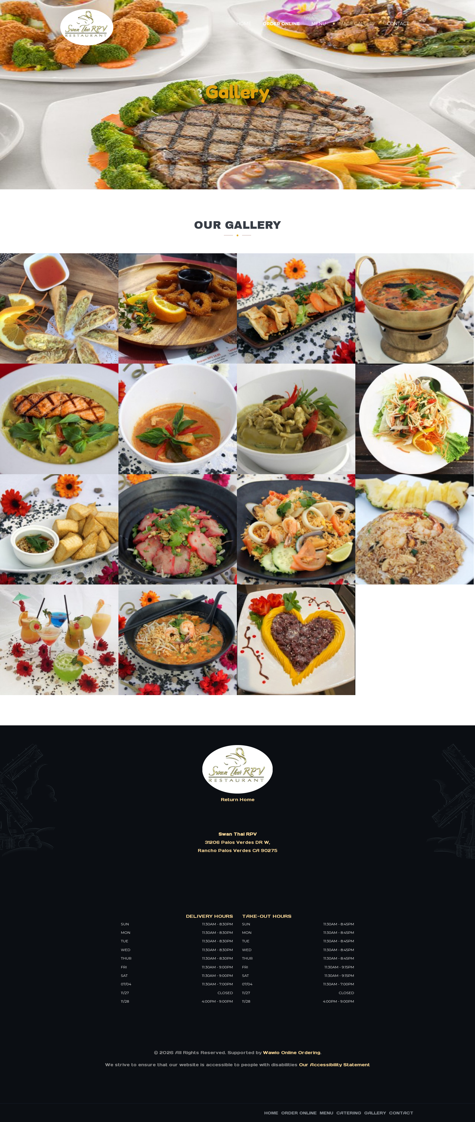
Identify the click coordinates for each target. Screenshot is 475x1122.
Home (243, 23)
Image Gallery (356, 23)
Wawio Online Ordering (291, 1052)
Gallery (375, 1113)
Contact (398, 23)
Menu (318, 23)
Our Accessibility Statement (333, 1064)
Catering (348, 1113)
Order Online (281, 23)
